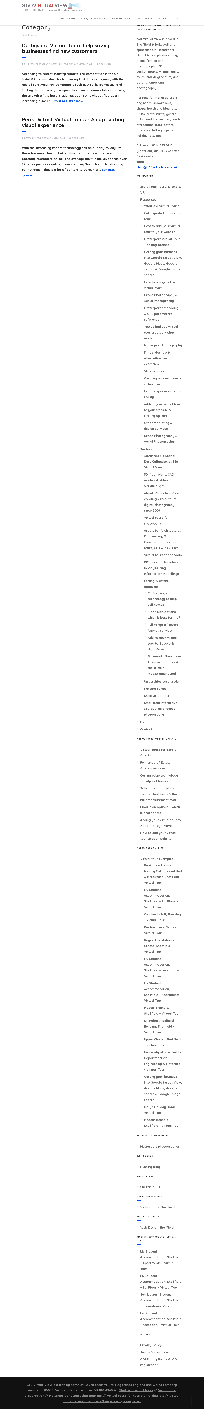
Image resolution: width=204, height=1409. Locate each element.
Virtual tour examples (157, 859)
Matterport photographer (160, 1147)
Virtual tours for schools (163, 555)
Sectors (144, 18)
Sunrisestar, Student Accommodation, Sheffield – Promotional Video (160, 1300)
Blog (162, 18)
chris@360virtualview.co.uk (157, 167)
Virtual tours (86, 64)
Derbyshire (57, 64)
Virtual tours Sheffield (157, 1207)
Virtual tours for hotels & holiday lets (135, 1396)
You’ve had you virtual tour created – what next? (161, 332)
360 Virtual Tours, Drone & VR (83, 18)
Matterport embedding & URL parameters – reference (161, 313)
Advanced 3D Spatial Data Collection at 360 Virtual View (161, 461)
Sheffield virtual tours (136, 1390)
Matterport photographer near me (75, 1396)
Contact (179, 18)
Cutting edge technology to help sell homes (162, 599)
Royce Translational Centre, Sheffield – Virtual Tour (159, 946)
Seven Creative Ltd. (99, 1385)
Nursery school (155, 689)
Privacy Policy (151, 1345)
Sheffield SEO (151, 1187)
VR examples (154, 371)
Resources (121, 18)
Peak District (71, 64)
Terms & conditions (155, 1352)
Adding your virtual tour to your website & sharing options (162, 410)
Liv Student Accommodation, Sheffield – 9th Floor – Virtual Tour (160, 1281)
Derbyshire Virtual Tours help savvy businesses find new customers (65, 48)
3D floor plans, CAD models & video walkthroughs (159, 480)
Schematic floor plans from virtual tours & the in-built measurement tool (161, 794)
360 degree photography (37, 64)
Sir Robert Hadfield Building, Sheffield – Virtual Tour (159, 1026)
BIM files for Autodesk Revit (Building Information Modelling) (161, 568)
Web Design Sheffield (157, 1227)
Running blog (150, 1167)
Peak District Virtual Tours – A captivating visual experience (73, 122)
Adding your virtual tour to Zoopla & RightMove (162, 643)
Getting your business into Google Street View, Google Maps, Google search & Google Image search (163, 263)
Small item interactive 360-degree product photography (160, 708)
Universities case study (161, 681)
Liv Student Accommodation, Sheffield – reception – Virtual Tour (160, 1319)
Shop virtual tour (157, 696)
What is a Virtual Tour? (161, 206)
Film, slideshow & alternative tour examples (157, 358)
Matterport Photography (163, 345)
